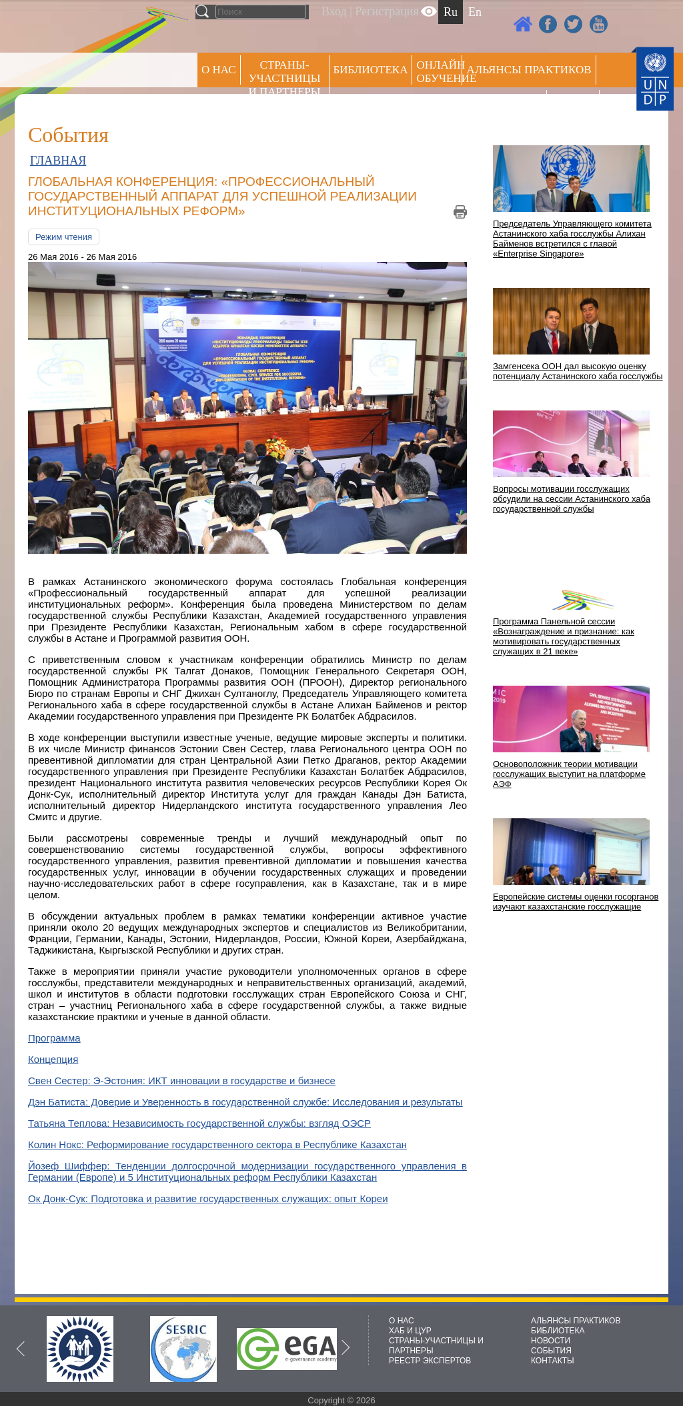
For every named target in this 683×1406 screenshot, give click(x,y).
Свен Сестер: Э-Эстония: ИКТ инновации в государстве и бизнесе (181, 1080)
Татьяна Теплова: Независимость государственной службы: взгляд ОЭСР (199, 1123)
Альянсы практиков (528, 69)
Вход (334, 11)
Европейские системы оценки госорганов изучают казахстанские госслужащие (575, 902)
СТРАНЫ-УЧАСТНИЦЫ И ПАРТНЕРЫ (285, 78)
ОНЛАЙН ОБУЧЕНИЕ (439, 72)
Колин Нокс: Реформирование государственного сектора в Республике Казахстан (217, 1144)
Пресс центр (504, 104)
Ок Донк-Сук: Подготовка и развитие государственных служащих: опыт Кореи (208, 1198)
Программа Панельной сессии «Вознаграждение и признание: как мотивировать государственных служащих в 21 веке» (563, 636)
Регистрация (386, 11)
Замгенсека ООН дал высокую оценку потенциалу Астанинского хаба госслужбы (578, 371)
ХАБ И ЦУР (410, 1330)
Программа (54, 1038)
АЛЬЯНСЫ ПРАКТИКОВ (575, 1320)
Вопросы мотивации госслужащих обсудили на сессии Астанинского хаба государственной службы (571, 499)
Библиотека (370, 69)
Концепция (53, 1059)
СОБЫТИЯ (551, 1350)
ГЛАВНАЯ (58, 160)
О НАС (218, 69)
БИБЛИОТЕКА (558, 1330)
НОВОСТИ (550, 1340)
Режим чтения (63, 237)
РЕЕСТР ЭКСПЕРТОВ (575, 106)
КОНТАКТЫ (552, 1360)
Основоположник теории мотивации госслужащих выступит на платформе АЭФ (569, 774)
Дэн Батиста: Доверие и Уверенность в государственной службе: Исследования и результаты (245, 1101)
